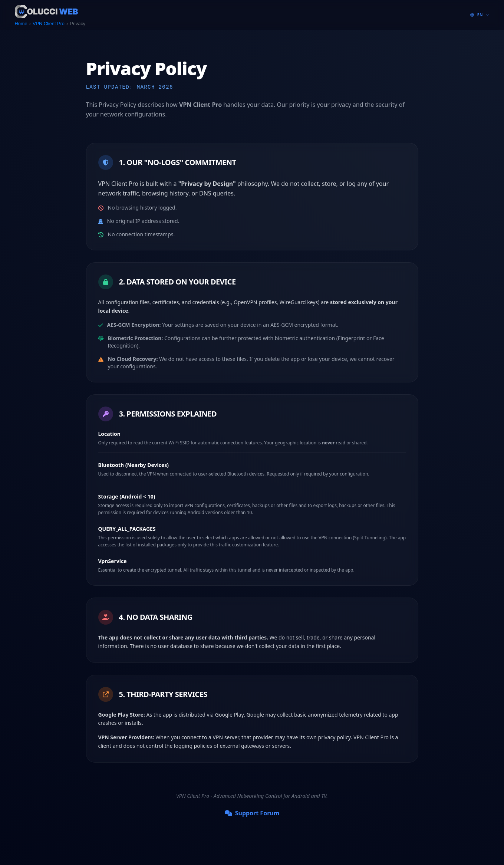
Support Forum (252, 813)
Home (21, 23)
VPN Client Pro (49, 23)
